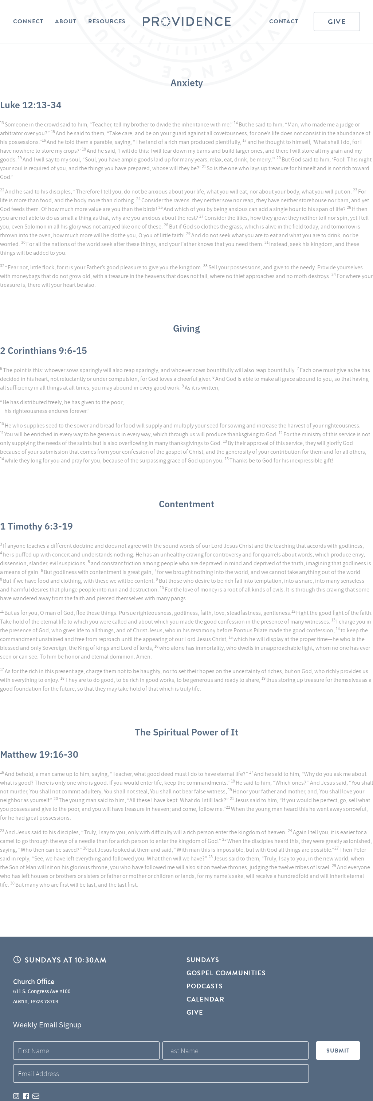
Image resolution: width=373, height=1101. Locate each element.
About (65, 21)
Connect (28, 21)
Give (337, 21)
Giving (186, 327)
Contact (283, 21)
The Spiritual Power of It (186, 731)
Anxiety (186, 82)
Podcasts (204, 986)
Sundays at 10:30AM (65, 960)
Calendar (205, 999)
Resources (107, 21)
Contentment (186, 503)
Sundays (203, 960)
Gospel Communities (226, 973)
